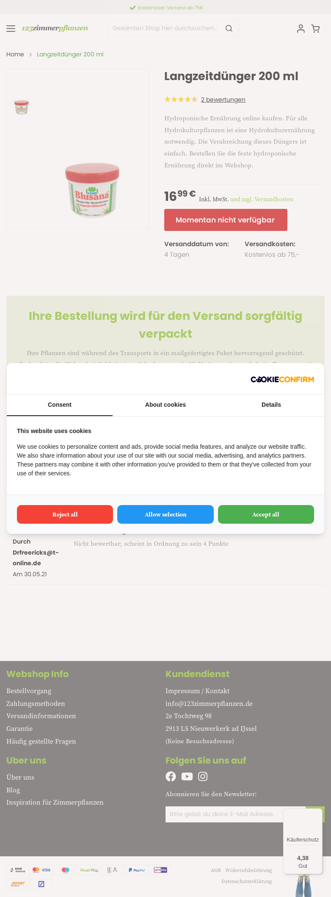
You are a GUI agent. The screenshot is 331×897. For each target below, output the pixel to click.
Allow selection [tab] (166, 514)
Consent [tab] (60, 404)
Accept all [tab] (265, 514)
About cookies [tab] (165, 404)
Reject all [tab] (65, 514)
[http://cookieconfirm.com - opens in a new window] (282, 378)
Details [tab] (271, 404)
